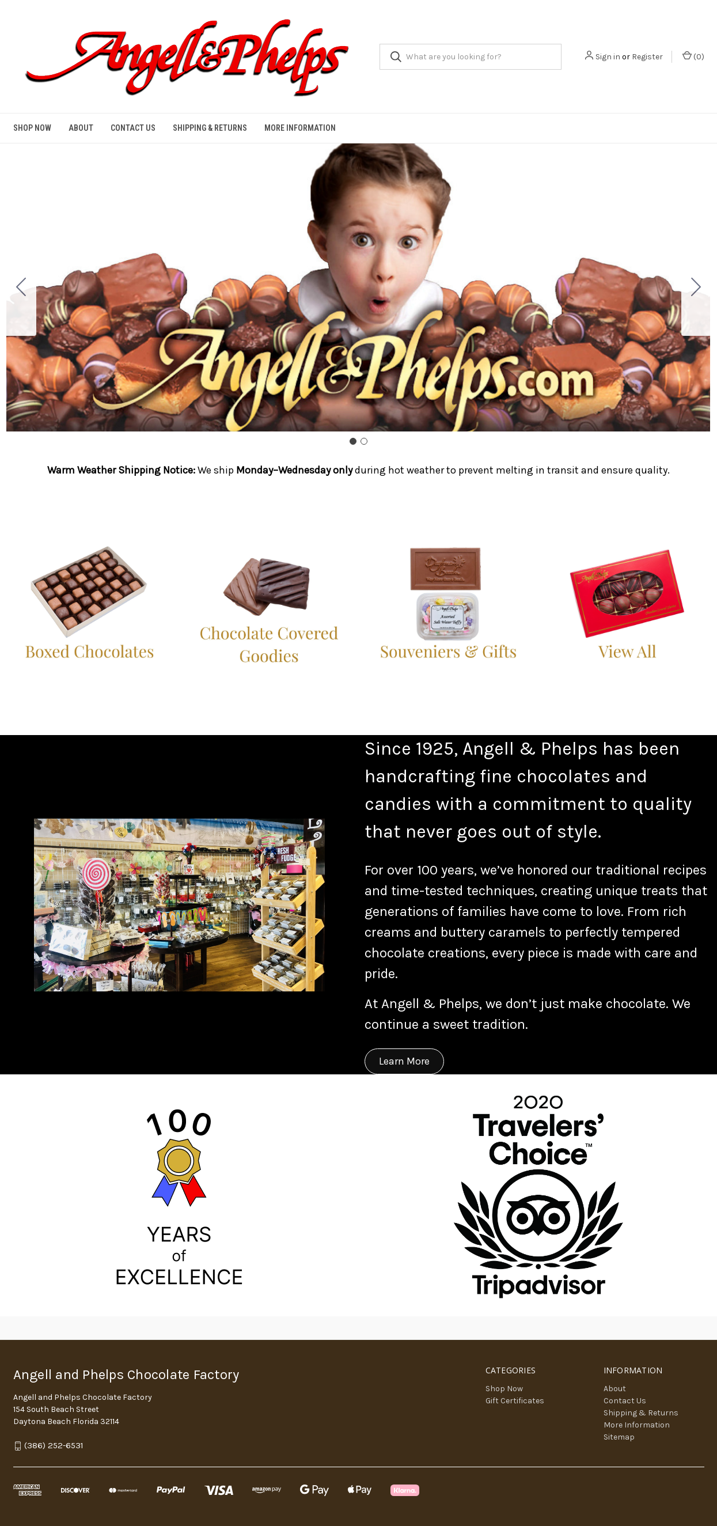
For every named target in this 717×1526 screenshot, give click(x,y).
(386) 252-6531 (54, 1445)
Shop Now (32, 127)
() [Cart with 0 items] (693, 56)
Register (647, 57)
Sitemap (619, 1437)
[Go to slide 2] (21, 287)
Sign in (607, 57)
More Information (300, 127)
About (81, 127)
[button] (89, 602)
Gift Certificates (514, 1401)
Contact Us (133, 127)
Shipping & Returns (210, 127)
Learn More (404, 1061)
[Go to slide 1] (353, 441)
